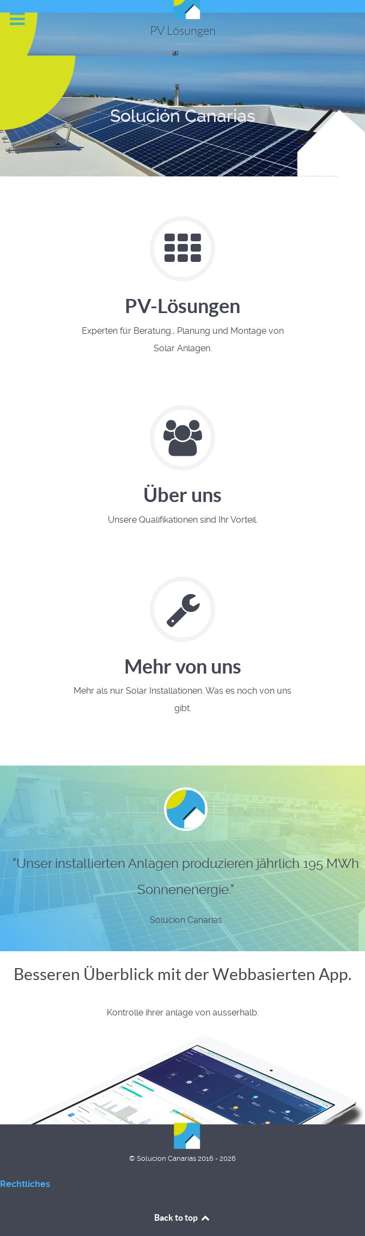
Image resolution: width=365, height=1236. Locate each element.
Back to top (182, 1217)
